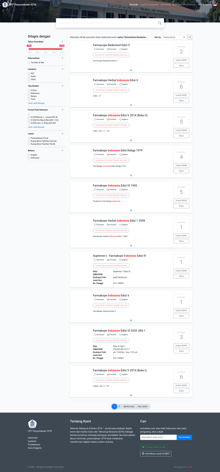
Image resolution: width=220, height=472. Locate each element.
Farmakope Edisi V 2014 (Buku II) (120, 115)
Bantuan (177, 4)
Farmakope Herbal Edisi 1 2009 (119, 220)
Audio (33, 76)
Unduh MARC (181, 60)
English (34, 155)
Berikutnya (129, 406)
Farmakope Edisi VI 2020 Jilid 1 (119, 330)
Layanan (32, 441)
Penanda (113, 49)
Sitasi (181, 65)
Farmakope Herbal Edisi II (115, 80)
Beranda (134, 4)
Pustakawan (189, 4)
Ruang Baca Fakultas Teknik (43, 144)
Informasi (165, 4)
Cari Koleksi (184, 437)
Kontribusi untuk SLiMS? (156, 453)
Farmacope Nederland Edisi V (111, 45)
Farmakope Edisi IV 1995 (115, 185)
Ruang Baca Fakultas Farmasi (44, 141)
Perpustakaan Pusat (39, 138)
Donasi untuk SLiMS (154, 447)
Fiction (34, 90)
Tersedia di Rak (37, 62)
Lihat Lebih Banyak (36, 103)
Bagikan (123, 49)
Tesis (33, 99)
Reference (35, 93)
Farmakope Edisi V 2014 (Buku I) (120, 370)
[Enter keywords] (158, 437)
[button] (131, 70)
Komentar (99, 49)
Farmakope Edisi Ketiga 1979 (117, 150)
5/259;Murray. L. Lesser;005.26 (44, 117)
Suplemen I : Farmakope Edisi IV (119, 255)
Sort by (157, 37)
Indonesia (35, 158)
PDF (32, 73)
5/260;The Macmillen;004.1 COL (45, 120)
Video (33, 79)
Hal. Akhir (143, 406)
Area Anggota (204, 4)
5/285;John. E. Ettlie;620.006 (43, 123)
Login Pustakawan (149, 4)
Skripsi (34, 96)
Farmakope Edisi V (111, 295)
